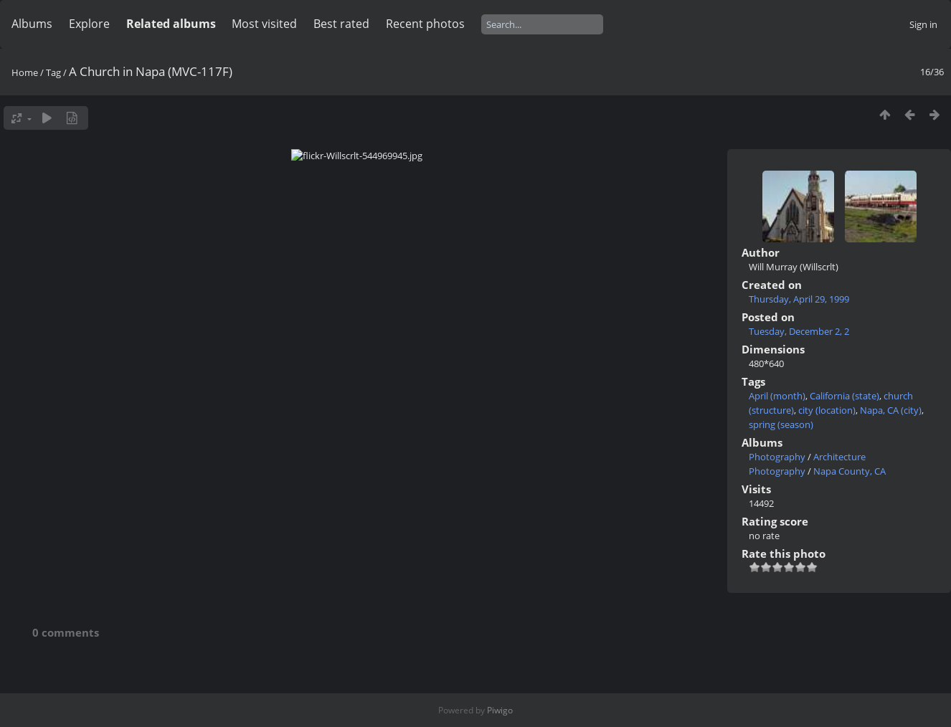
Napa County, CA (849, 471)
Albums (31, 24)
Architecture (839, 456)
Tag (53, 72)
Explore (89, 24)
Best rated (341, 24)
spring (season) (781, 424)
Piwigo (500, 710)
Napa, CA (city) (891, 410)
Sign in (923, 24)
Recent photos (425, 24)
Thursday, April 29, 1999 (799, 299)
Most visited (264, 24)
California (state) (844, 395)
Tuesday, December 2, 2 (799, 331)
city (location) (827, 410)
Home (24, 72)
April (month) (777, 395)
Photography (777, 456)
